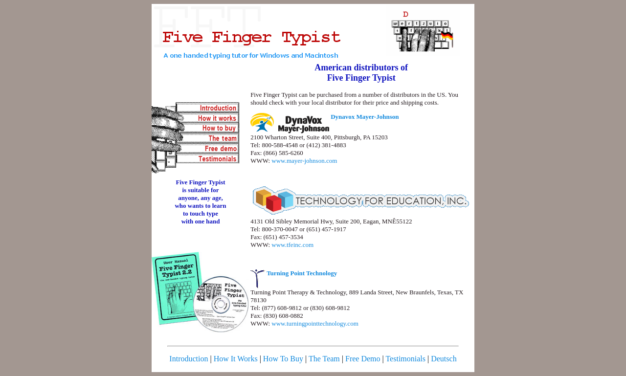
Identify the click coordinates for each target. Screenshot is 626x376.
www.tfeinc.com (292, 244)
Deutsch (443, 358)
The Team (324, 358)
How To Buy (283, 358)
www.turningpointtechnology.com (314, 323)
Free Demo (362, 358)
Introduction (188, 358)
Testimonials (405, 358)
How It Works (236, 358)
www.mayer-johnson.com (304, 160)
